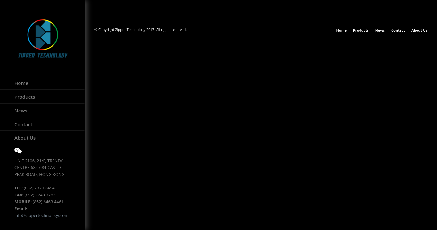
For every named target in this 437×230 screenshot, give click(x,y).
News (20, 110)
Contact (23, 124)
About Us (25, 137)
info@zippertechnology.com (41, 215)
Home (21, 83)
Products (24, 97)
